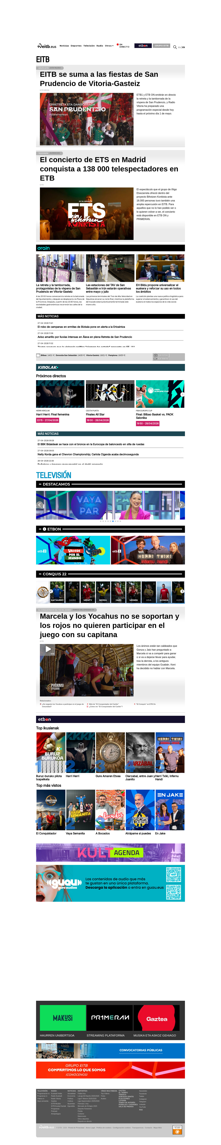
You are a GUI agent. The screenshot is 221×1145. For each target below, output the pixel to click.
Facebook (143, 1094)
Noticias (64, 46)
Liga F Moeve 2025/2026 (87, 1098)
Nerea (118, 600)
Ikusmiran (71, 1104)
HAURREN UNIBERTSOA (57, 1035)
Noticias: (72, 1091)
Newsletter (143, 1091)
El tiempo (123, 1092)
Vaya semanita (42, 1101)
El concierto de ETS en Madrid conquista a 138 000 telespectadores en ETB (109, 169)
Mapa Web (157, 1128)
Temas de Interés (127, 1102)
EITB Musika (56, 1104)
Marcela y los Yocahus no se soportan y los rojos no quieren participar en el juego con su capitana (109, 625)
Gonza (179, 600)
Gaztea (53, 1101)
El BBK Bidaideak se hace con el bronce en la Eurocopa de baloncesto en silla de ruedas (91, 444)
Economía (71, 1096)
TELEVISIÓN (53, 475)
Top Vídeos (105, 1093)
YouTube (142, 1107)
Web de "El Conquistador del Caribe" (104, 704)
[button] (182, 394)
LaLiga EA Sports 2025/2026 (88, 1096)
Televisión (89, 46)
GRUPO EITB (162, 45)
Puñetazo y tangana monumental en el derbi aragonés (70, 464)
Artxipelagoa (55, 1114)
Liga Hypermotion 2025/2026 (88, 1101)
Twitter (141, 1096)
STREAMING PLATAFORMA (106, 1035)
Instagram (143, 1099)
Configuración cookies (122, 1128)
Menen (149, 600)
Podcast (54, 1111)
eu (179, 47)
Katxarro (72, 600)
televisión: (42, 1091)
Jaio (133, 600)
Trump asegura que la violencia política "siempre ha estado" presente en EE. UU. (86, 347)
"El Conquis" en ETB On (146, 704)
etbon (54, 529)
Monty (103, 600)
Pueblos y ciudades (128, 1104)
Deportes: (83, 1091)
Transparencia (137, 1128)
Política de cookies (103, 1128)
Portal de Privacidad (76, 1128)
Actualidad (71, 1093)
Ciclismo (81, 1114)
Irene (57, 600)
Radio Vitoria (56, 1098)
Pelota (80, 1111)
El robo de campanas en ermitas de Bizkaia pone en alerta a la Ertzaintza (81, 326)
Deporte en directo (85, 1121)
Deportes (76, 46)
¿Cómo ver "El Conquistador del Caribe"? (106, 706)
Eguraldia (71, 1106)
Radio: (54, 1091)
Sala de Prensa (126, 1106)
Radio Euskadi (56, 1096)
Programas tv (42, 1096)
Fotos (103, 1096)
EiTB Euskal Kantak (58, 1106)
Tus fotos (161, 355)
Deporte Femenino (85, 1109)
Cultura (70, 1101)
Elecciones (124, 1098)
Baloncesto (82, 1116)
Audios (103, 1098)
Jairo (87, 600)
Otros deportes (83, 1119)
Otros (108, 46)
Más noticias (48, 316)
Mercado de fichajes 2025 (87, 1106)
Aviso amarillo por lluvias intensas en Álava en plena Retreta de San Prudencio (85, 336)
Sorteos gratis (126, 1096)
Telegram (142, 1102)
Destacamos (56, 484)
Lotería (122, 1100)
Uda (164, 600)
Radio (100, 46)
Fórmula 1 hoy (83, 1104)
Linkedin (142, 1104)
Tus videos (161, 358)
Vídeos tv (40, 1098)
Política (70, 1098)
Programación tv (43, 1093)
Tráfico (122, 1094)
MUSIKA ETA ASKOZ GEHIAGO (155, 1035)
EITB (42, 60)
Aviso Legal (90, 1128)
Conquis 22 (54, 574)
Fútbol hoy (82, 1093)
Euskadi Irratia (56, 1093)
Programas (55, 1109)
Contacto (148, 1128)
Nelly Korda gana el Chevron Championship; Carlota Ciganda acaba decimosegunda (88, 454)
